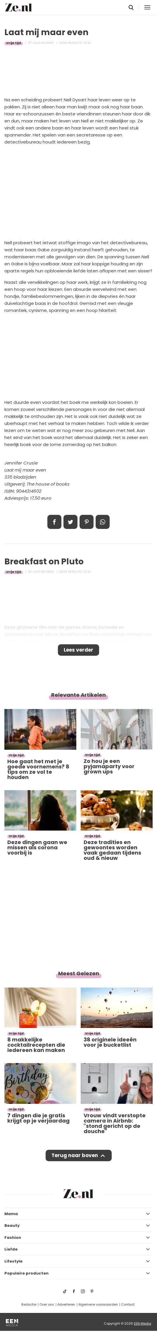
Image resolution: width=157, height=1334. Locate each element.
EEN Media (142, 1323)
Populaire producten (26, 1273)
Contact (127, 1304)
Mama (11, 1214)
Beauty (12, 1225)
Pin (87, 522)
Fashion (12, 1237)
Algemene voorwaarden (98, 1304)
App (103, 522)
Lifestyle (13, 1261)
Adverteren (66, 1304)
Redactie (28, 1304)
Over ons (46, 1304)
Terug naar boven (74, 1155)
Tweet (70, 522)
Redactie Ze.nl (80, 43)
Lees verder (78, 649)
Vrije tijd (13, 42)
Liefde (11, 1249)
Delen (54, 522)
